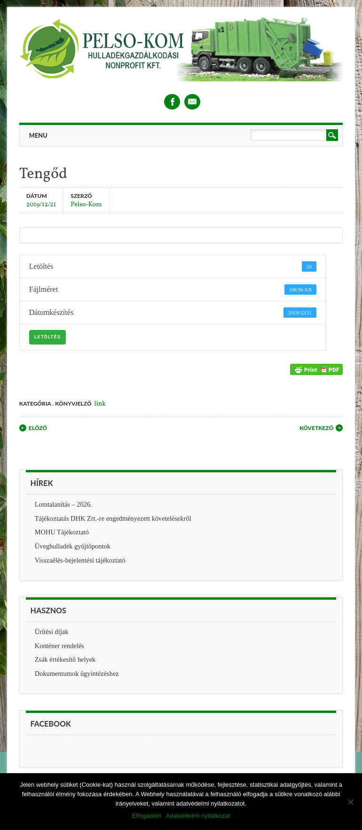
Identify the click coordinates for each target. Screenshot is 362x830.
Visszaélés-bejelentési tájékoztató (80, 560)
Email (192, 102)
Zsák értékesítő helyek (65, 659)
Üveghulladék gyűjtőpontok (72, 546)
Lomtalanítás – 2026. (63, 504)
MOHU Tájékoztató (62, 532)
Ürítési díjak (52, 631)
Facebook (172, 102)
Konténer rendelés (59, 646)
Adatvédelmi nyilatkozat (198, 815)
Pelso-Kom (86, 204)
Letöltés (47, 337)
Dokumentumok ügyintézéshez (77, 673)
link (100, 403)
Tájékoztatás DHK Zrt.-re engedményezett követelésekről (113, 518)
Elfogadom (146, 815)
